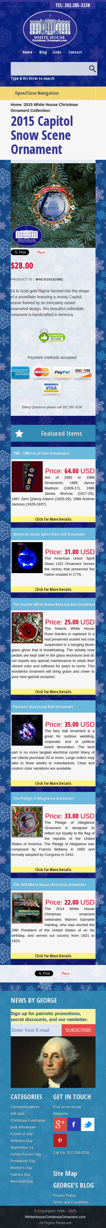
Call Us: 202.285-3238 (71, 1152)
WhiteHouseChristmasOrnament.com (55, 1217)
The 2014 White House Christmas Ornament (49, 884)
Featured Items (61, 433)
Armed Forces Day (26, 1154)
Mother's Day (21, 1168)
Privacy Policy (64, 1195)
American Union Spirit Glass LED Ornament (49, 534)
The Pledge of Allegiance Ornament (43, 798)
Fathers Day (21, 1174)
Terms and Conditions (71, 1202)
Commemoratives (25, 1107)
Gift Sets (18, 1114)
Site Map (65, 1173)
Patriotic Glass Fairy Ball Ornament (43, 706)
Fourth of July (22, 1134)
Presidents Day (23, 1161)
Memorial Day (22, 1181)
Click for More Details (53, 519)
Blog (43, 52)
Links (57, 52)
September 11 (22, 1147)
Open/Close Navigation (37, 93)
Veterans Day (22, 1141)
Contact (75, 52)
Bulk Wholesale (23, 1127)
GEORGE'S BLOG (73, 1185)
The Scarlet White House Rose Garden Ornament (54, 604)
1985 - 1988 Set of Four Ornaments (41, 453)
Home (28, 52)
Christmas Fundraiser (28, 1120)
